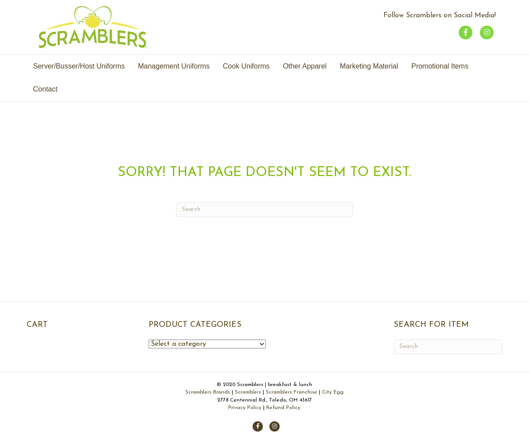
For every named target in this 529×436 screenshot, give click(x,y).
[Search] (264, 209)
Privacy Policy (244, 407)
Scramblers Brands (208, 392)
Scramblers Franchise (291, 392)
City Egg (333, 392)
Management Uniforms (174, 66)
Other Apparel (305, 66)
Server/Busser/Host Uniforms (79, 66)
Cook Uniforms (246, 66)
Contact (45, 89)
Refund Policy (283, 407)
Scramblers (248, 392)
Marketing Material (369, 66)
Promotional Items (439, 66)
